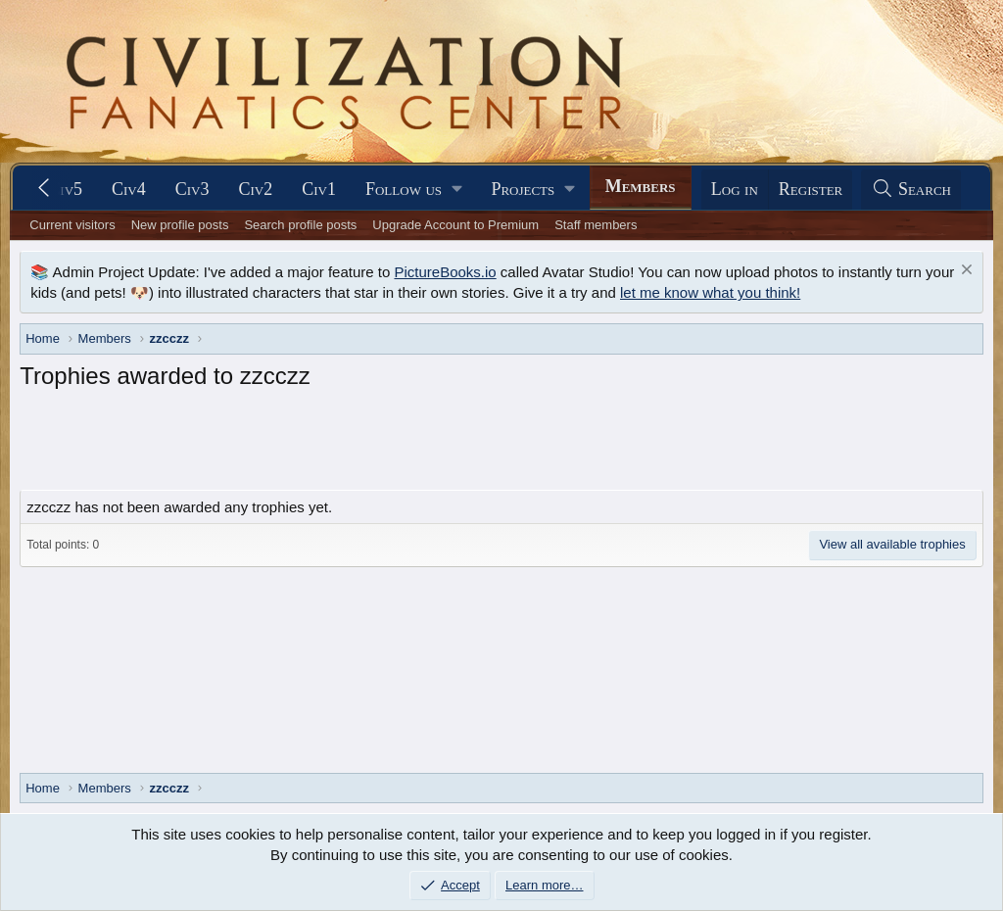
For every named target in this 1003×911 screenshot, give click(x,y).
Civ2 (256, 189)
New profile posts (180, 224)
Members (640, 186)
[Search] (911, 189)
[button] (413, 189)
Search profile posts (300, 224)
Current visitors (72, 224)
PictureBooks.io (445, 272)
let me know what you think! (710, 292)
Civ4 (129, 189)
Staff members (595, 224)
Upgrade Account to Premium (455, 224)
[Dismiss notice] (964, 272)
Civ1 (319, 189)
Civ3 (192, 189)
